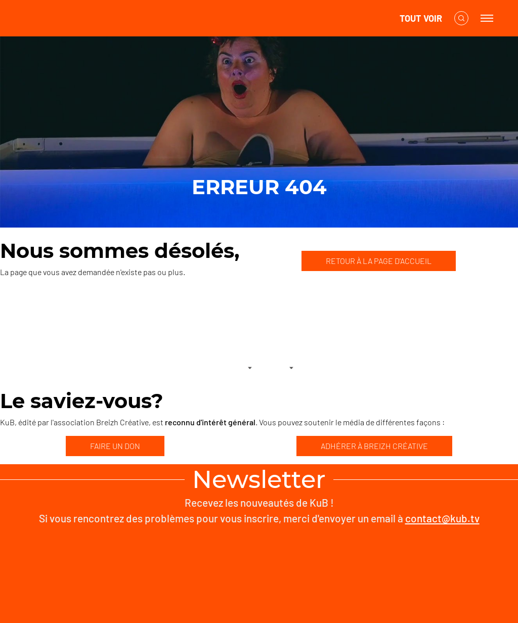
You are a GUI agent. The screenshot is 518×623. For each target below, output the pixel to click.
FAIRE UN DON (115, 446)
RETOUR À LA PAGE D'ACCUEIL (378, 260)
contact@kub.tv (442, 518)
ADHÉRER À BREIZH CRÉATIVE (374, 446)
